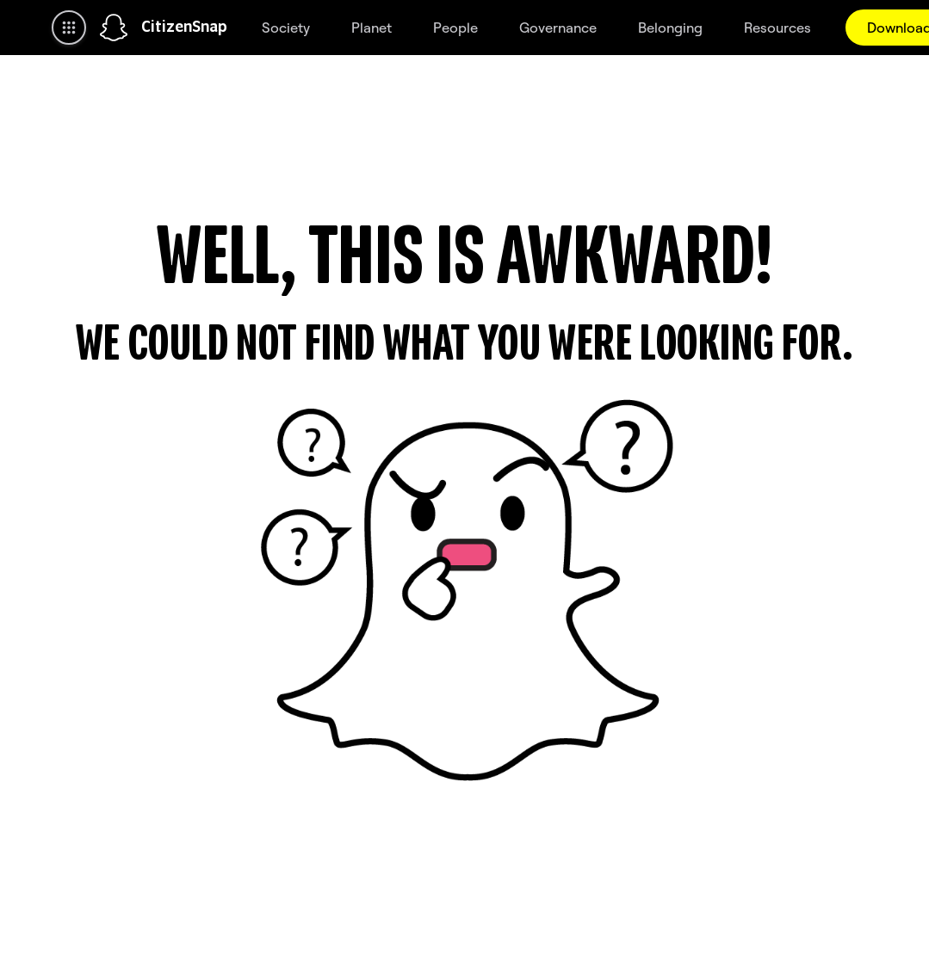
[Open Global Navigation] (69, 27)
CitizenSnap (184, 27)
